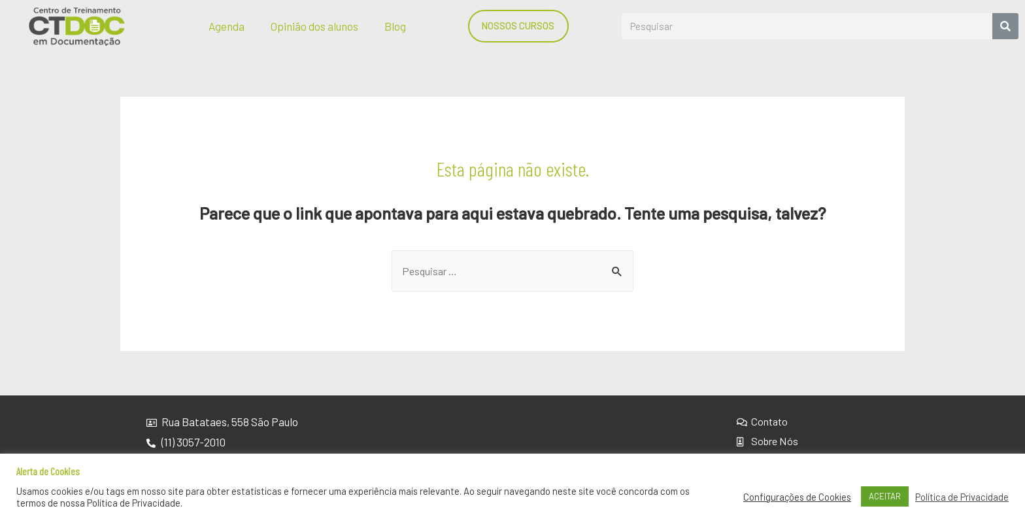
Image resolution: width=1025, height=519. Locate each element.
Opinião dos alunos (314, 26)
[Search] (1005, 26)
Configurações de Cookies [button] (797, 497)
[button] (520, 26)
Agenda (226, 26)
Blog (395, 26)
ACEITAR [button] (885, 496)
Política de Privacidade (962, 497)
